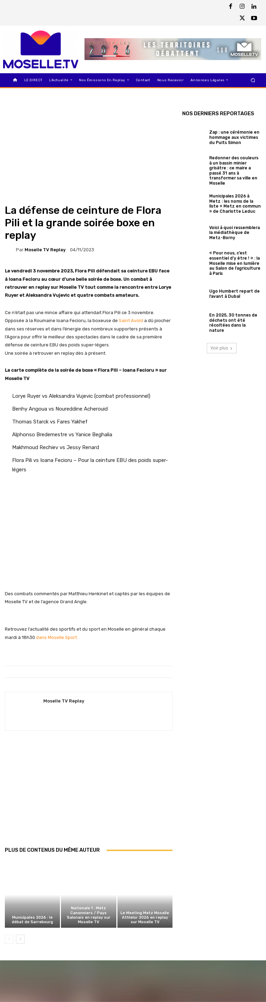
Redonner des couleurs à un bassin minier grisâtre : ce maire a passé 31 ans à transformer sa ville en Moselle (233, 169)
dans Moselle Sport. (57, 637)
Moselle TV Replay (45, 249)
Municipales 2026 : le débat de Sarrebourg (32, 919)
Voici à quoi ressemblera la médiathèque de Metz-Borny (234, 230)
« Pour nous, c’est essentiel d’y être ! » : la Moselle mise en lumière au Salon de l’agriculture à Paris (234, 259)
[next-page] (20, 939)
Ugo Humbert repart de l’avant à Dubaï (232, 288)
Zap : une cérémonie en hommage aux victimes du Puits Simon (235, 137)
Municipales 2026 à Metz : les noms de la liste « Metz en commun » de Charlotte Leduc (234, 201)
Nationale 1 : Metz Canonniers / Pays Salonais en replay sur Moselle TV (88, 915)
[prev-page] (9, 939)
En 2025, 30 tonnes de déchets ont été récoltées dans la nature (233, 317)
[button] (253, 80)
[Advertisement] (88, 795)
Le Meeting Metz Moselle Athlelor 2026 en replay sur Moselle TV (145, 917)
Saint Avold (131, 320)
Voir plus (222, 343)
